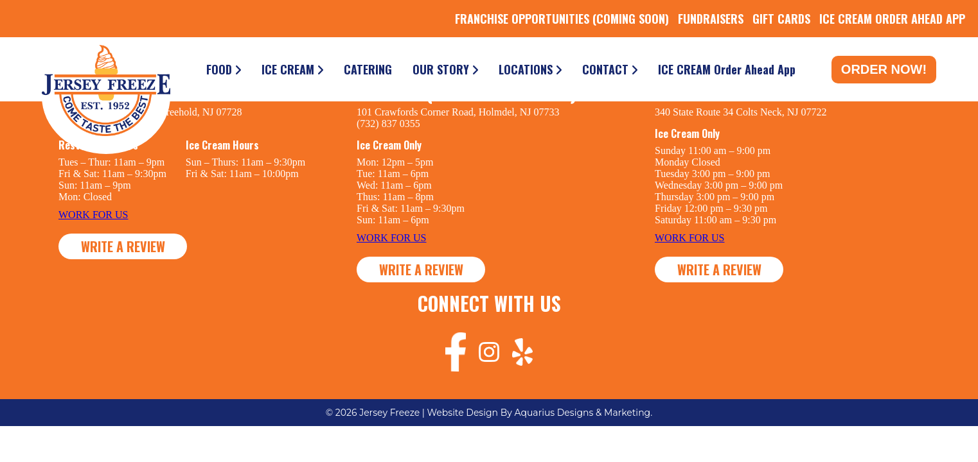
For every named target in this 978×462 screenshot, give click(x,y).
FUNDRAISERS (710, 18)
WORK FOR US (93, 214)
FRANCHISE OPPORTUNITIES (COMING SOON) (562, 18)
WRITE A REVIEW (123, 246)
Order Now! (884, 69)
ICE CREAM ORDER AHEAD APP (892, 18)
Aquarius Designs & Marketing (583, 412)
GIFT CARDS (781, 18)
